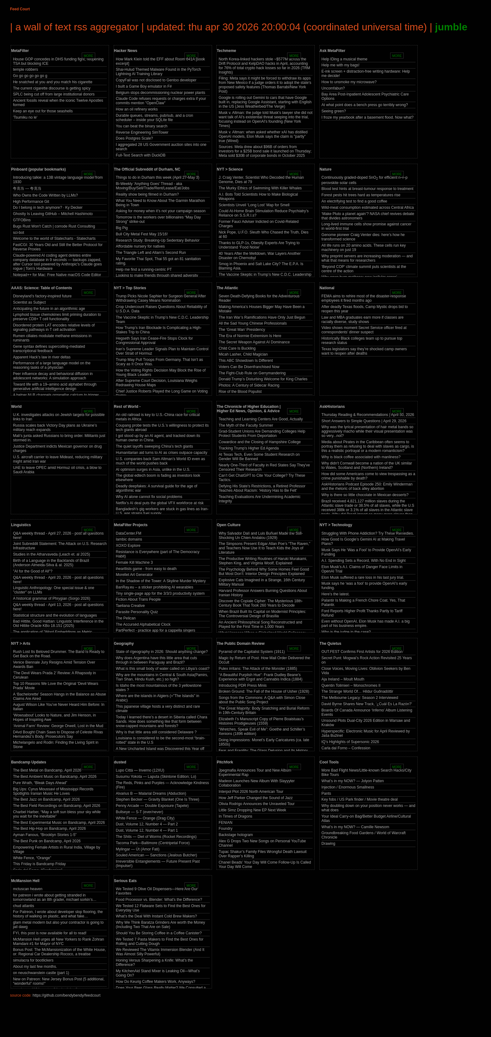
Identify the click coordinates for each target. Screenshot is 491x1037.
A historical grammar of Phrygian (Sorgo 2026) (51, 598)
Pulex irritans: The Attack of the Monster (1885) (258, 668)
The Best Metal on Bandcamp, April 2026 (47, 770)
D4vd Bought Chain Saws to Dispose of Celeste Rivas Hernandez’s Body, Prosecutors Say (58, 734)
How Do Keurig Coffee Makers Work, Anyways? (155, 981)
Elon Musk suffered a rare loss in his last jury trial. (363, 577)
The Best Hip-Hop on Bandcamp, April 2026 (49, 828)
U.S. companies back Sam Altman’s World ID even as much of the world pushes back (160, 461)
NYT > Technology (336, 525)
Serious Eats (125, 881)
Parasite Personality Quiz (137, 612)
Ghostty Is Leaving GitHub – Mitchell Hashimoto (53, 214)
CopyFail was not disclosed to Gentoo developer (156, 80)
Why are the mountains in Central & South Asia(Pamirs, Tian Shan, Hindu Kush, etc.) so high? (162, 677)
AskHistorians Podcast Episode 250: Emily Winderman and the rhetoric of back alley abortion (367, 486)
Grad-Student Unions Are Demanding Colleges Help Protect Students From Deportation (262, 433)
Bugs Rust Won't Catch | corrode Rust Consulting (54, 226)
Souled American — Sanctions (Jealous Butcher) (156, 855)
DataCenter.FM (128, 533)
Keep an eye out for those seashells (43, 111)
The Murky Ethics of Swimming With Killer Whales (260, 188)
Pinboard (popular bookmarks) (38, 169)
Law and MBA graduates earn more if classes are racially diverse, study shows (363, 319)
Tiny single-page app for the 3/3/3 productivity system (160, 593)
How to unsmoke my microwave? (349, 82)
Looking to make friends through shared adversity (157, 275)
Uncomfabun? (333, 88)
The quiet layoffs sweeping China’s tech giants (154, 446)
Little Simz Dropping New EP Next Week (252, 810)
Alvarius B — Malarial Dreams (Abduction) (151, 793)
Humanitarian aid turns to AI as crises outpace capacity (161, 452)
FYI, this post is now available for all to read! (49, 933)
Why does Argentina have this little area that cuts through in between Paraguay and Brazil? (156, 660)
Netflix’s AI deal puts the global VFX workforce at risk (160, 503)
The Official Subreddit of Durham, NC (147, 169)
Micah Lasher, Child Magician (243, 354)
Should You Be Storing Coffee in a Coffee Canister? (159, 933)
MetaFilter (20, 51)
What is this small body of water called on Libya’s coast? (162, 668)
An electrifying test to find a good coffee (354, 201)
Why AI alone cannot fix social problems (149, 497)
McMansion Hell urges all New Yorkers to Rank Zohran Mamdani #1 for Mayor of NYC (58, 941)
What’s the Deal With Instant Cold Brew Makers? (156, 916)
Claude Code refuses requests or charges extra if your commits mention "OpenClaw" (161, 100)
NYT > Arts (20, 643)
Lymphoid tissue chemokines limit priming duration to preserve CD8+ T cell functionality (57, 316)
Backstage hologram (236, 835)
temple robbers (25, 69)
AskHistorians (332, 406)
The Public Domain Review (241, 643)
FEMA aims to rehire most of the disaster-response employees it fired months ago (364, 298)
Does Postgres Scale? (134, 138)
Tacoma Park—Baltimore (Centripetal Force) (153, 843)
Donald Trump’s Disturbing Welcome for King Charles (263, 379)
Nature (326, 169)
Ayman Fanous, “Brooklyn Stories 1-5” (44, 835)
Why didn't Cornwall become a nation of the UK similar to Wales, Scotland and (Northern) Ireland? (367, 465)
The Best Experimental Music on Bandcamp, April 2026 (59, 822)
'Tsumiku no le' (25, 117)
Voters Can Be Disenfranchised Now (249, 367)
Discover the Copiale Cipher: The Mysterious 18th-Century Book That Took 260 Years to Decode (261, 603)
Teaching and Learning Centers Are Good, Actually (261, 419)
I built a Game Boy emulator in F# (144, 86)
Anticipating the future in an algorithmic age (49, 308)
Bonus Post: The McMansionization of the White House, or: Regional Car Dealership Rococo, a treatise (59, 951)
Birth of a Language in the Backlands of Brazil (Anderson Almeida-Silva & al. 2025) (51, 562)
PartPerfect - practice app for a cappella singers (155, 630)
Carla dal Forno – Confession (346, 748)
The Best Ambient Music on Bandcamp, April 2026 (54, 776)
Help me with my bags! (340, 65)
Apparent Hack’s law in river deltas (41, 357)
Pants (326, 793)
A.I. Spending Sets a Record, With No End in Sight (364, 560)
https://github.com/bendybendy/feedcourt (67, 995)
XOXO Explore (128, 545)
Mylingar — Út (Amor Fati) (137, 849)
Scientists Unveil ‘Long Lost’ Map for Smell (254, 205)
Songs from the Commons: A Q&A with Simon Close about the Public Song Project (262, 700)
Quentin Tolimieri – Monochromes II (351, 685)
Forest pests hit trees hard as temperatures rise (361, 195)
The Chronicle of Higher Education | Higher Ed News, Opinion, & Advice (249, 408)
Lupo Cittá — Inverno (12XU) (140, 770)
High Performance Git (31, 201)
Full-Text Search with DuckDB (141, 155)
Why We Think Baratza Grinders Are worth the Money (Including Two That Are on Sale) (160, 924)
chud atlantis (23, 906)
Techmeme (226, 51)
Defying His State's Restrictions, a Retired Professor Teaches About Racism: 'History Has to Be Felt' (262, 488)
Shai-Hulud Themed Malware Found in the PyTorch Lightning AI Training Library (158, 71)
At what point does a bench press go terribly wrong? (365, 105)
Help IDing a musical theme (345, 59)
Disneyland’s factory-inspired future (42, 296)
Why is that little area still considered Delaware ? (156, 732)
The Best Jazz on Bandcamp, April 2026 (46, 799)
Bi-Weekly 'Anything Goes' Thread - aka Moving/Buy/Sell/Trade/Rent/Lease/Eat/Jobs (152, 186)
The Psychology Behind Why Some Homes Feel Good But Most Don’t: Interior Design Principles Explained (264, 571)
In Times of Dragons (235, 816)
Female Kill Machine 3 (134, 562)
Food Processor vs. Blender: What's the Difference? (159, 899)
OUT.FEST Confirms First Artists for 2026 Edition (362, 651)
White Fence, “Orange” (32, 858)
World (16, 406)
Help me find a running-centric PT (144, 269)
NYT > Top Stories (130, 288)
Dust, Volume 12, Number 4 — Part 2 (147, 824)
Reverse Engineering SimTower (142, 132)
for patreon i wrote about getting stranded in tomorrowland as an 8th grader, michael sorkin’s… (54, 897)
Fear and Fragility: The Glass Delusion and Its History (263, 750)
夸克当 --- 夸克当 (27, 188)
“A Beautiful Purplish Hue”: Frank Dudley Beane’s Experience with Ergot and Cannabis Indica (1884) (260, 677)
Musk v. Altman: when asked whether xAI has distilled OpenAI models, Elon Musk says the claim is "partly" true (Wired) (263, 136)
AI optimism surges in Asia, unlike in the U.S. (153, 469)
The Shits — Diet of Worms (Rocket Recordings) (156, 836)
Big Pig (122, 228)
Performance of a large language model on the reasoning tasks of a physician (51, 365)
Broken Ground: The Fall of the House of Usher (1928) (264, 691)
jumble (451, 27)
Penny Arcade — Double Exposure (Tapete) (152, 805)
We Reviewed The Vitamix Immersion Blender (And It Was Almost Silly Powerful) (160, 951)
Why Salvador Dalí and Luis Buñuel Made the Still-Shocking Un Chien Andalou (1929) (261, 535)
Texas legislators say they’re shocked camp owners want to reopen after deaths (364, 351)
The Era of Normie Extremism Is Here (250, 336)
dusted (120, 762)
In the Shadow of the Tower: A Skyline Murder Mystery (161, 581)
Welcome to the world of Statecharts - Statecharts (54, 238)
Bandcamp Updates (28, 762)
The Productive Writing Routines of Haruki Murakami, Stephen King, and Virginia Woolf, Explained (263, 561)
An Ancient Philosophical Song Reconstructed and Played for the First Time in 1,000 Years (260, 624)
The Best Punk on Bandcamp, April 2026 (46, 841)
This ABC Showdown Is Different (246, 360)
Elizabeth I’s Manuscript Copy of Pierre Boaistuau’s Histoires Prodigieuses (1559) (261, 721)
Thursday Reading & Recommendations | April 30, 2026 (368, 415)
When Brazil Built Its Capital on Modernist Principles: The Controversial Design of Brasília (262, 613)
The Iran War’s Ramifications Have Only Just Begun (262, 317)
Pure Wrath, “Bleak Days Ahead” (40, 783)
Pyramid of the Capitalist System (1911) (252, 651)
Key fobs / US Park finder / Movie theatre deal (360, 799)
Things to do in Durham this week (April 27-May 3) (157, 177)
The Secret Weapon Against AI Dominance (254, 342)
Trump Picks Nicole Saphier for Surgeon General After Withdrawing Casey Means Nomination (161, 298)
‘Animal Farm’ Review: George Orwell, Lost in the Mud (58, 726)
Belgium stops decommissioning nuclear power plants (160, 92)
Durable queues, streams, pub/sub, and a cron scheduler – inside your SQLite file (154, 117)
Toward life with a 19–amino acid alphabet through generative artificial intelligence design (54, 386)
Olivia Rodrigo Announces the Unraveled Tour (257, 804)
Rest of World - (127, 406)
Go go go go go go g (30, 76)
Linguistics (21, 525)
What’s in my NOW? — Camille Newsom (355, 827)
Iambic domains (129, 539)
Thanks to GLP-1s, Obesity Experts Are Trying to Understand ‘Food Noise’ (259, 245)
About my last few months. (35, 966)
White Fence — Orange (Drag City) (145, 818)
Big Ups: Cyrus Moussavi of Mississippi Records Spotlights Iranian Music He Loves (53, 791)
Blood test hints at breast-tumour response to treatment (367, 189)
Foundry (225, 828)
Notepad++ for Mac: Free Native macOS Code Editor (57, 275)
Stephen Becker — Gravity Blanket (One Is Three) (157, 799)
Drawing (328, 843)
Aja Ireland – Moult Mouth (343, 679)
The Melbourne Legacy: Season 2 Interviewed (360, 698)
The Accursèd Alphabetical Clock (143, 624)
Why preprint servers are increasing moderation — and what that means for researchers (367, 258)
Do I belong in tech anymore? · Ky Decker (47, 207)
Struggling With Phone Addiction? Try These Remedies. (368, 533)
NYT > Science (230, 169)
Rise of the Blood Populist (240, 391)
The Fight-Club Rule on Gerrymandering (252, 373)
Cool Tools (329, 762)
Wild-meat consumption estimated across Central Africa (368, 207)
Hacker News (125, 51)
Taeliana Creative (130, 605)
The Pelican (126, 618)
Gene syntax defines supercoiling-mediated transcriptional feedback (49, 348)
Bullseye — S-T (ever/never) (139, 812)
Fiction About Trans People (138, 599)
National (327, 288)
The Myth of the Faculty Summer (246, 425)
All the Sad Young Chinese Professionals (253, 323)
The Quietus (330, 643)
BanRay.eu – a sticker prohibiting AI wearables (154, 587)
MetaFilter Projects (130, 525)
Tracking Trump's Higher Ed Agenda (249, 448)
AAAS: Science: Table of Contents (41, 288)
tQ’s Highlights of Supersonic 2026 (350, 742)
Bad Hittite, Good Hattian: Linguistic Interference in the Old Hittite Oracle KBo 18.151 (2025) (58, 623)
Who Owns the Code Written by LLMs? (45, 195)
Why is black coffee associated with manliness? (361, 457)
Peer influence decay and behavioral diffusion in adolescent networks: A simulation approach (53, 376)
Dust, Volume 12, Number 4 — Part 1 (147, 830)
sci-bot (18, 232)
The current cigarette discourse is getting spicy (51, 88)
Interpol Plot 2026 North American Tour (251, 791)
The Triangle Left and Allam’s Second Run (151, 252)
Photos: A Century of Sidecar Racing (249, 385)
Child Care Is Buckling (237, 348)
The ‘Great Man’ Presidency (242, 329)
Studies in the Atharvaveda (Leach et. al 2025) (51, 554)
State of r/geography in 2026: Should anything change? (162, 651)
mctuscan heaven (27, 889)
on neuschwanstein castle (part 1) (41, 973)
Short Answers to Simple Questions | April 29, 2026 (364, 421)
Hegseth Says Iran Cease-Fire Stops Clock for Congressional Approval (154, 340)
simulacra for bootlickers (33, 960)
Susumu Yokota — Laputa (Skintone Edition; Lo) (156, 776)
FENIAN (225, 822)
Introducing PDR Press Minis (242, 685)
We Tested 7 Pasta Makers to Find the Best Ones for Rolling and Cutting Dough (160, 941)
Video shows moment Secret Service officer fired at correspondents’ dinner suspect (364, 330)
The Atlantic (227, 288)
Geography (124, 643)
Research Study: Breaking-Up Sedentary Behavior (157, 240)
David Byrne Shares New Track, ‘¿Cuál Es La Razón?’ (367, 704)
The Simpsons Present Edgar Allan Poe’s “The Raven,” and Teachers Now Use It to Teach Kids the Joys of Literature (264, 548)
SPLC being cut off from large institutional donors (54, 94)
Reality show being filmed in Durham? (147, 194)
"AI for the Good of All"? (32, 571)
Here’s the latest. (336, 594)
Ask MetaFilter (332, 51)
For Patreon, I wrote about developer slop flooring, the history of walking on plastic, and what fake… (58, 914)
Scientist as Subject (29, 302)
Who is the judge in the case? (346, 632)
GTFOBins (22, 220)
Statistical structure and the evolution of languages (55, 615)
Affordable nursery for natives (140, 246)
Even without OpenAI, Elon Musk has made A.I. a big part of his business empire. (366, 623)
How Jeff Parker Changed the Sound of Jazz (256, 798)
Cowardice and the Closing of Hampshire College (260, 442)
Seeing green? (334, 111)
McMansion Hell (25, 881)
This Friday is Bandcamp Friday (39, 864)
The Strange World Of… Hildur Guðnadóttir (357, 691)
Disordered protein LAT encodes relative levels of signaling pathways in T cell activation (54, 327)
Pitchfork (225, 762)
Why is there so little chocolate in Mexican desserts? (365, 495)
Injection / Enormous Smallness (348, 787)
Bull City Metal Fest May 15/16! (142, 234)
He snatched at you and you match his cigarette (52, 82)
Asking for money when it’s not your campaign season (161, 211)
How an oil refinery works (137, 109)
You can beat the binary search (142, 126)
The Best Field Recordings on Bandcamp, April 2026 (56, 805)
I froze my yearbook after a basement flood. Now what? (368, 117)
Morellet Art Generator (134, 574)
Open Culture (228, 525)
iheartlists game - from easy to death (146, 569)
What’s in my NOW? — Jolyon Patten (353, 781)
